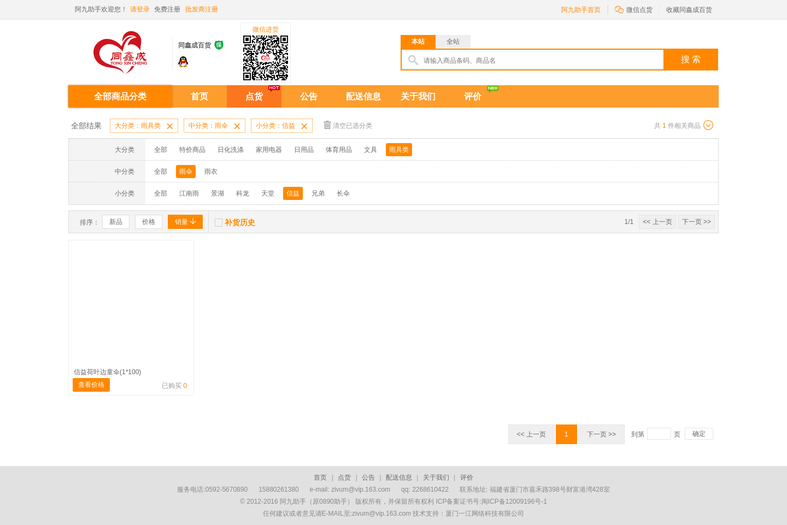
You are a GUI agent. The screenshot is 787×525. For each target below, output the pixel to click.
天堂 (267, 193)
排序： (89, 222)
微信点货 (634, 9)
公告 (309, 96)
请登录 (140, 9)
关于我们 (418, 96)
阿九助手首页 (581, 10)
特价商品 (192, 150)
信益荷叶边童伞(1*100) (107, 372)
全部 (160, 150)
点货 (254, 96)
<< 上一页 (657, 222)
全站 (453, 41)
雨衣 (211, 171)
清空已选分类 (348, 124)
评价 (472, 96)
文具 (370, 150)
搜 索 (691, 59)
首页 (199, 96)
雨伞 (185, 171)
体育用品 (339, 150)
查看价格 (91, 384)
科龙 (242, 193)
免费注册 (167, 9)
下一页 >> (696, 222)
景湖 (217, 193)
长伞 (343, 193)
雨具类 (399, 150)
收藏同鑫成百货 (689, 10)
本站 (418, 41)
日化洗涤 (231, 150)
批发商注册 (201, 9)
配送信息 (363, 96)
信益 (292, 193)
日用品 (304, 150)
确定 (699, 434)
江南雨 (189, 193)
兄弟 (318, 193)
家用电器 (269, 150)
